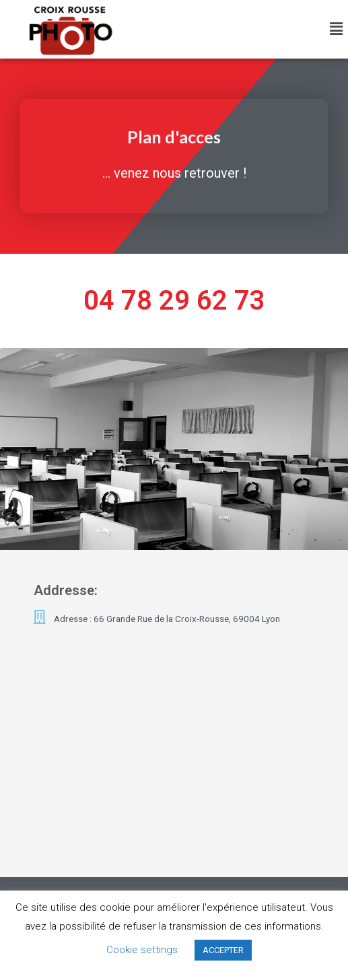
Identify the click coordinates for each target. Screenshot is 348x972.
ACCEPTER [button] (223, 950)
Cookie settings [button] (142, 950)
